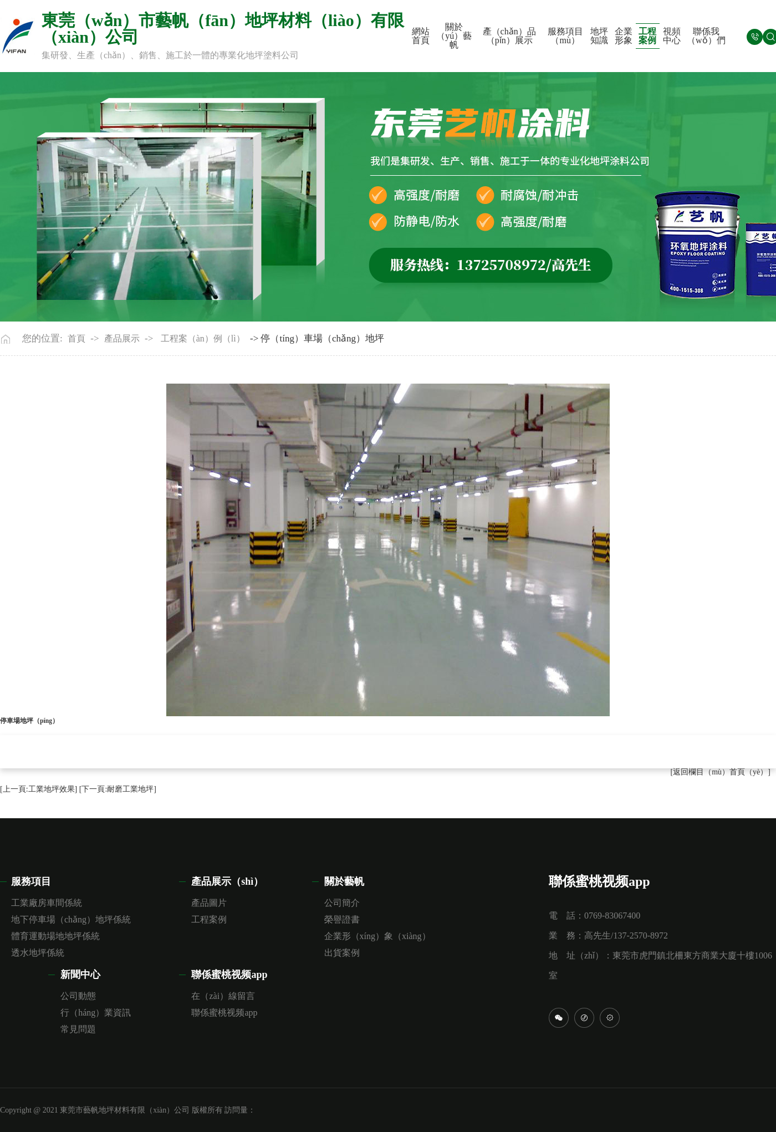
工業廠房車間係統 (46, 902)
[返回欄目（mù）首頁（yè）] (720, 772)
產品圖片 (209, 902)
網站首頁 (421, 36)
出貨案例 (342, 952)
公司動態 (78, 996)
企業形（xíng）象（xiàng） (377, 936)
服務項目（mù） (565, 36)
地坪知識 (599, 36)
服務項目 (31, 881)
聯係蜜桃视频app (229, 974)
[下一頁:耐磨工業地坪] (117, 789)
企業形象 (623, 36)
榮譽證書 (342, 919)
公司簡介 (342, 902)
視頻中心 (672, 36)
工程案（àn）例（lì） (203, 338)
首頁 (76, 338)
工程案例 (647, 36)
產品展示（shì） (227, 881)
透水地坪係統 (37, 952)
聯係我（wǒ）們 (706, 36)
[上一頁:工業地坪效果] (38, 789)
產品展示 (122, 338)
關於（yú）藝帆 (454, 36)
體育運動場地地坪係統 (55, 936)
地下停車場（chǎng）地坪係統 (71, 919)
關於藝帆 (344, 881)
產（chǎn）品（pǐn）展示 (509, 36)
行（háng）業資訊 (95, 1012)
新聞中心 (80, 974)
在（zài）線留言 (223, 996)
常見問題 (78, 1029)
